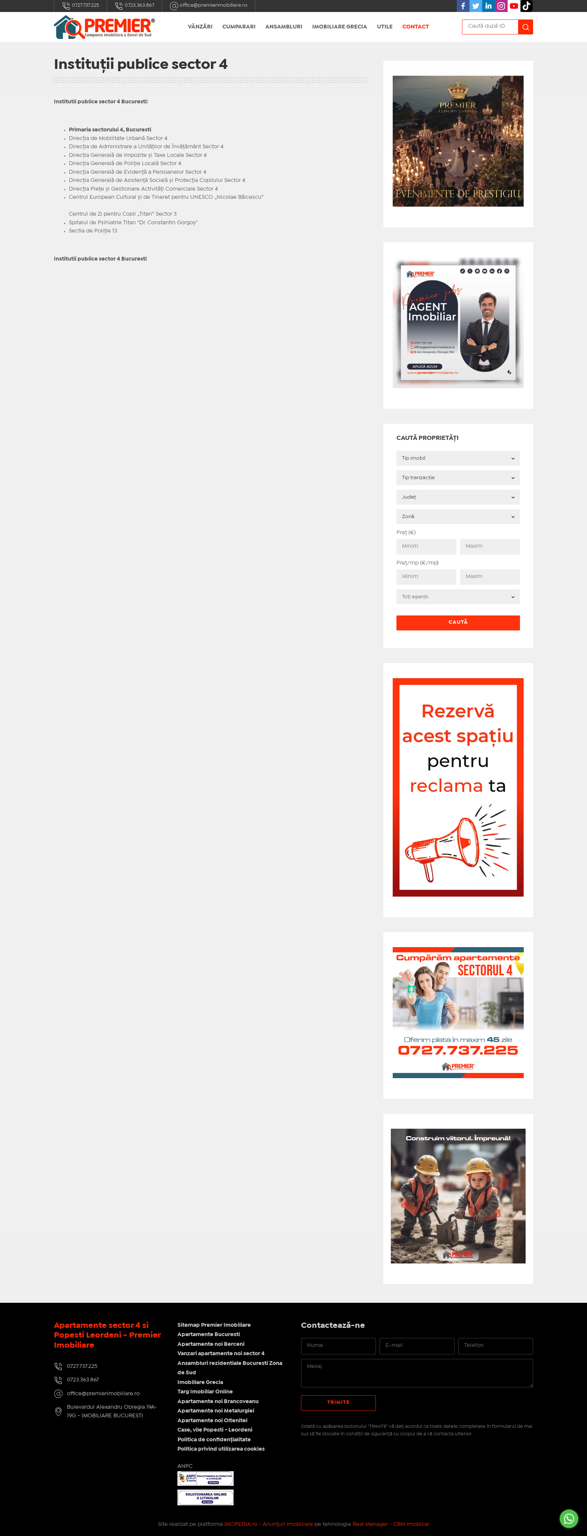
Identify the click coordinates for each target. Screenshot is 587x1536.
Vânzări (200, 27)
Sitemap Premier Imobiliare (214, 1325)
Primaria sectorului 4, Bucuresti (110, 130)
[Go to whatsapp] (569, 1518)
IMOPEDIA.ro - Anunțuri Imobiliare (268, 1524)
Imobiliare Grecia (339, 27)
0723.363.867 (134, 5)
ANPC (184, 1466)
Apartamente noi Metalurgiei (215, 1411)
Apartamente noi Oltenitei (212, 1420)
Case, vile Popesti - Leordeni (214, 1430)
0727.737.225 (80, 5)
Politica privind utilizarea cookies (221, 1449)
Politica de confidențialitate (214, 1440)
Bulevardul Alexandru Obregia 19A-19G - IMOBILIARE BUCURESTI (112, 1411)
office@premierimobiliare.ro (208, 5)
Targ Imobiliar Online (205, 1392)
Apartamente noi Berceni (210, 1344)
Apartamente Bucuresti (208, 1334)
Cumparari (239, 27)
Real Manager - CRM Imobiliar (391, 1524)
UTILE (385, 27)
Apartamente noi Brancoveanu (218, 1401)
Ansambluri (283, 27)
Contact (415, 27)
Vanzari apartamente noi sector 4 (221, 1353)
